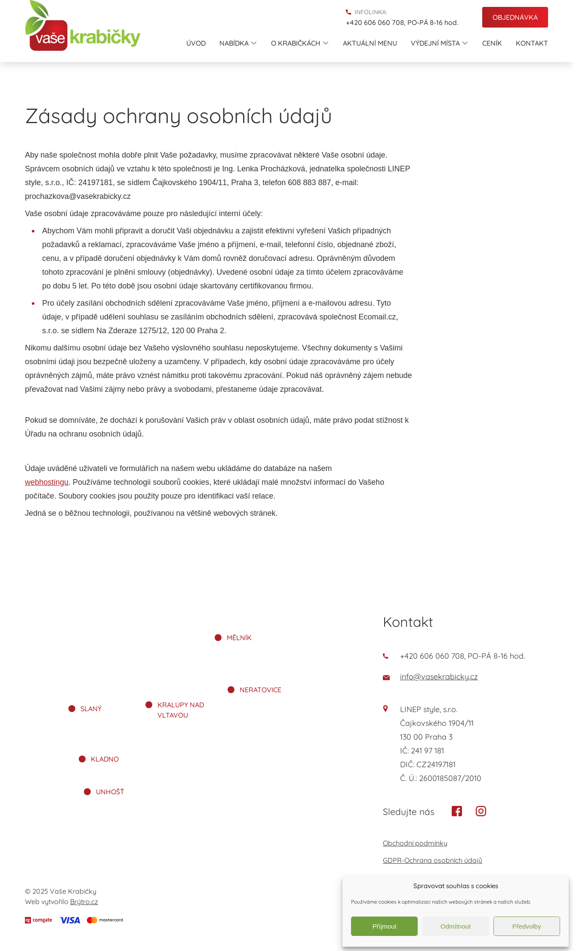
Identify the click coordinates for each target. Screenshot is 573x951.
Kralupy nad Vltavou (180, 709)
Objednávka (515, 17)
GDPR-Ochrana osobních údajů (432, 860)
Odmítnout (456, 926)
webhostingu (46, 482)
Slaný (91, 708)
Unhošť (110, 791)
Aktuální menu (370, 43)
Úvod (196, 43)
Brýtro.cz (84, 901)
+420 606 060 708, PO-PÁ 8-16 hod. (402, 22)
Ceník (492, 43)
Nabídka (237, 43)
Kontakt (532, 43)
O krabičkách (299, 43)
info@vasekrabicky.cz (430, 676)
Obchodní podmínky (415, 843)
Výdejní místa (439, 43)
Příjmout (385, 926)
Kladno (105, 759)
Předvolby (526, 926)
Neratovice (260, 689)
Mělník (239, 637)
